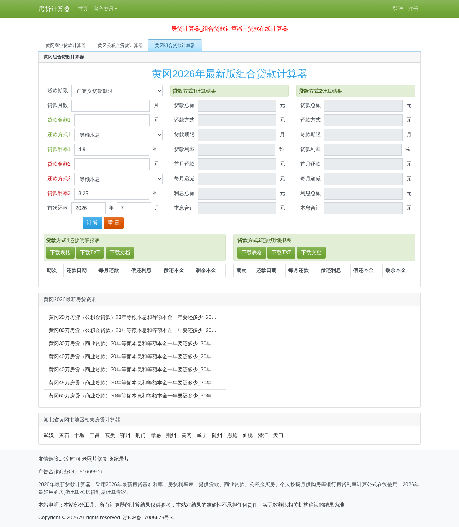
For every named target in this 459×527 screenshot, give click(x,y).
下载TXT (90, 252)
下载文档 (120, 252)
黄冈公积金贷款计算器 (120, 45)
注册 (413, 8)
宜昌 (95, 435)
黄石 (64, 435)
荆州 (171, 435)
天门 (278, 435)
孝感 (156, 435)
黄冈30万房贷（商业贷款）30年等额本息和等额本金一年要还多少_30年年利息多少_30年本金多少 (160, 343)
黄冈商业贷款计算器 (66, 45)
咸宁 (202, 435)
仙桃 (248, 435)
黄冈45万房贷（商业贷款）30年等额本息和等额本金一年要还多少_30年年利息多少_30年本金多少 (160, 382)
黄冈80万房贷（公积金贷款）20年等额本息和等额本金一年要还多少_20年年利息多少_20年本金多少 (162, 330)
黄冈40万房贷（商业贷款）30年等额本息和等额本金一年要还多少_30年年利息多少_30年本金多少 (160, 369)
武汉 (49, 435)
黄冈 (186, 435)
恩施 (232, 435)
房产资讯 (103, 8)
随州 (217, 435)
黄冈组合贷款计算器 (175, 45)
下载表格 (60, 252)
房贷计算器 (54, 8)
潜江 (263, 435)
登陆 (398, 8)
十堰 (79, 435)
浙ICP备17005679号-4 (148, 517)
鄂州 (125, 435)
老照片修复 (94, 459)
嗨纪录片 (119, 459)
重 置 (113, 223)
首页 (83, 8)
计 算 (92, 223)
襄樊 (110, 435)
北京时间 (70, 459)
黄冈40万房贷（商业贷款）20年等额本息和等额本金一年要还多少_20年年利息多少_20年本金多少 (160, 356)
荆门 (140, 435)
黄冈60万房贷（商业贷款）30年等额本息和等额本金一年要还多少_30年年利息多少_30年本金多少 (160, 395)
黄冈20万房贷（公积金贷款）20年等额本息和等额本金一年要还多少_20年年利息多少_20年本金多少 (162, 317)
